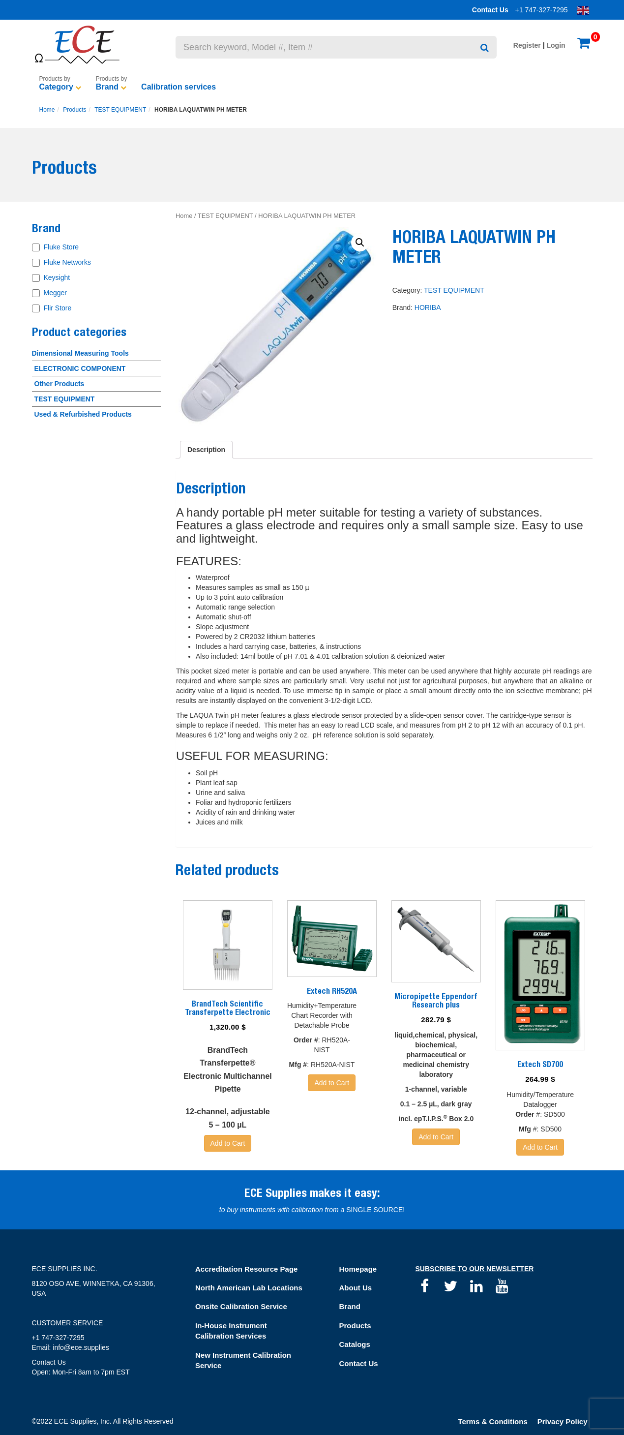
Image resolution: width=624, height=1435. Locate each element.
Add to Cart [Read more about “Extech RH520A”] (331, 1083)
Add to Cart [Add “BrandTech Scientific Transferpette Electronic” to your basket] (227, 1143)
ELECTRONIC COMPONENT (80, 368)
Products (74, 109)
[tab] (206, 449)
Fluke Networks (67, 262)
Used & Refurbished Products (83, 414)
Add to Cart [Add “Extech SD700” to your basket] (540, 1147)
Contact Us (490, 10)
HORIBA (428, 307)
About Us (355, 1287)
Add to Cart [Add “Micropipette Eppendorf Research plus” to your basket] (435, 1137)
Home (47, 109)
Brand (107, 87)
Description (206, 450)
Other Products (59, 384)
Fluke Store (61, 247)
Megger (55, 293)
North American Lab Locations (248, 1287)
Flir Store (58, 308)
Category (56, 87)
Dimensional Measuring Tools (80, 353)
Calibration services (178, 87)
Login (556, 45)
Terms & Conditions (492, 1421)
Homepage (358, 1269)
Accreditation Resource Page (246, 1269)
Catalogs (354, 1344)
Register (527, 45)
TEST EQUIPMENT (120, 109)
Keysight (57, 277)
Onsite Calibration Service (241, 1306)
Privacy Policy (562, 1421)
